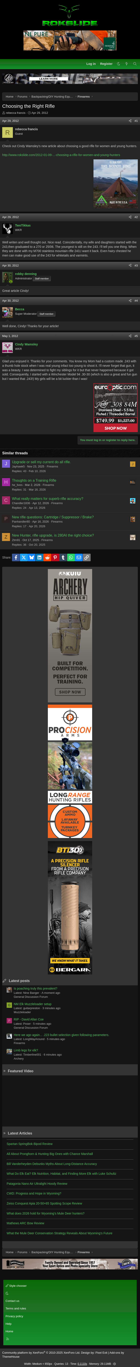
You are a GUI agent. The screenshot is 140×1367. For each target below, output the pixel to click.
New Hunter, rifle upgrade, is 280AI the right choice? (53, 535)
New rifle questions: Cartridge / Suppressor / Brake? (53, 517)
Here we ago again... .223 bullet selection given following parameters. (61, 1035)
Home (9, 1331)
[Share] (130, 121)
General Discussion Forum (31, 996)
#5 (136, 336)
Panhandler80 (21, 521)
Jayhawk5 (18, 466)
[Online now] (11, 282)
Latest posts (19, 981)
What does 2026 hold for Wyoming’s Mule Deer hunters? (45, 1213)
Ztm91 (16, 540)
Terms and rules (16, 1308)
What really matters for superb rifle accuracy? (47, 499)
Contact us (12, 1301)
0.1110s (82, 1363)
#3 (136, 265)
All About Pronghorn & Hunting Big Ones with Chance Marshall (50, 1154)
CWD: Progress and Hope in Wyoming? (34, 1193)
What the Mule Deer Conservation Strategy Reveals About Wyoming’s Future (59, 1233)
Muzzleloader (22, 1012)
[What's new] (126, 64)
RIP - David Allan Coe (29, 1019)
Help (9, 1323)
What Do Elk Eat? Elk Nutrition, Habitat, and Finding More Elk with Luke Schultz (61, 1173)
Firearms (52, 466)
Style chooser (16, 1285)
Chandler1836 (21, 503)
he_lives (17, 485)
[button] (118, 64)
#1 (136, 120)
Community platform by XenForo (41, 1352)
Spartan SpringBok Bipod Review (29, 1144)
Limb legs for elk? (26, 1050)
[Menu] (6, 64)
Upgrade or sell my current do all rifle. (41, 462)
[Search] (135, 64)
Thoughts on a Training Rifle (34, 480)
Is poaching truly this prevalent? (35, 988)
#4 (136, 300)
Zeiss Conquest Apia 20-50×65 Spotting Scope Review (44, 1203)
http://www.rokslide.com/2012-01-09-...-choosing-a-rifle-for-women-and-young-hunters (61, 155)
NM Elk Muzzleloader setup (32, 1004)
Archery (19, 1058)
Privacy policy (14, 1316)
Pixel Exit (101, 1352)
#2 (136, 217)
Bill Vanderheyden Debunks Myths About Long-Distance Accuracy (52, 1164)
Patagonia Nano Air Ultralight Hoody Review (37, 1183)
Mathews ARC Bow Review (25, 1223)
